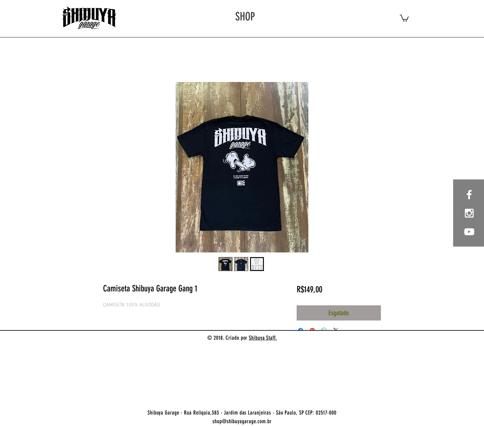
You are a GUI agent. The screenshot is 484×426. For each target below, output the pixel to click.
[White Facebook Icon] (469, 194)
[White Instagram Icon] (469, 213)
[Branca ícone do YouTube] (469, 232)
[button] (404, 17)
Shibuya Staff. (263, 337)
